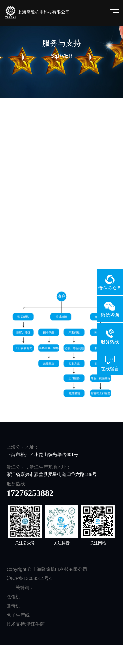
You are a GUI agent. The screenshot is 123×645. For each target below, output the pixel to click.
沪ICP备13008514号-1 (29, 578)
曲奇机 (13, 605)
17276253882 (30, 493)
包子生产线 (18, 615)
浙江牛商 (35, 624)
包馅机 (13, 596)
